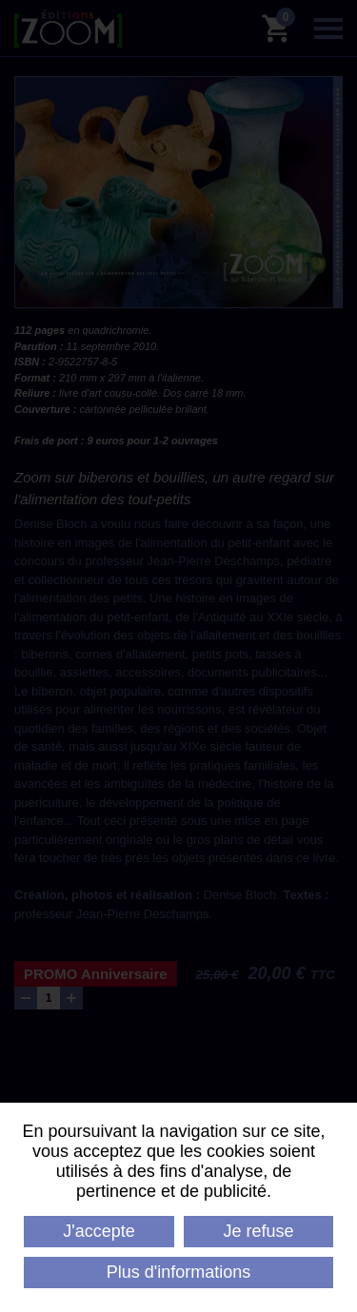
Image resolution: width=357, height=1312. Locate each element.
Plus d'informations (179, 1272)
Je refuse (259, 1231)
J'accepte (98, 1231)
